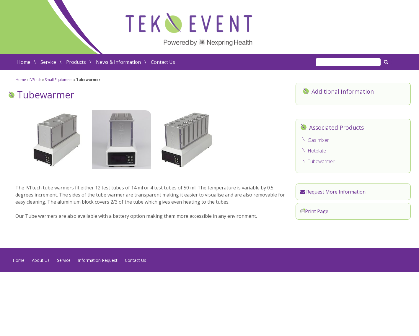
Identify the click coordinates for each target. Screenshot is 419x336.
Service (48, 62)
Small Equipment (59, 79)
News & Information (118, 62)
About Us (41, 260)
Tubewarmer (321, 161)
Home (23, 62)
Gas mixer (318, 140)
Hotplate (317, 150)
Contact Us (163, 62)
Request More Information (333, 192)
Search (387, 61)
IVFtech (35, 79)
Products (76, 62)
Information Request (98, 260)
